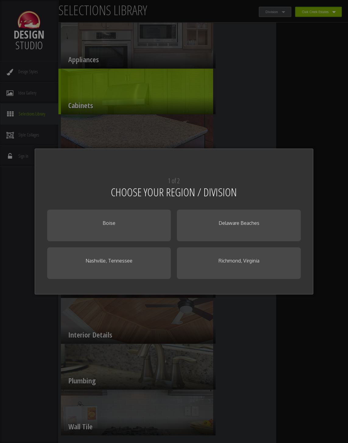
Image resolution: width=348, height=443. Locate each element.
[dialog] (174, 221)
